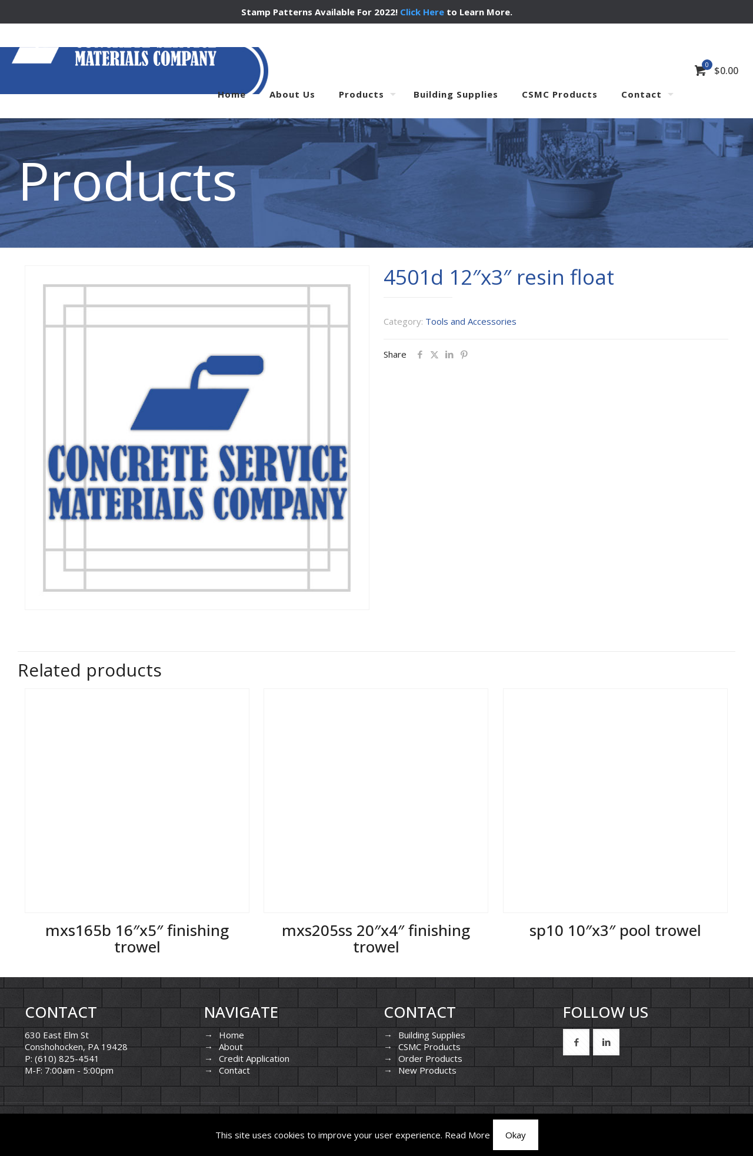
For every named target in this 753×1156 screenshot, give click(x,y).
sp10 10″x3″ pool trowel (615, 930)
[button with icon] (576, 1042)
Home (231, 1035)
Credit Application (254, 1058)
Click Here (422, 12)
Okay (515, 1135)
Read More (467, 1135)
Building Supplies (431, 1035)
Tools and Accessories (471, 321)
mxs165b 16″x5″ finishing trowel (137, 938)
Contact (234, 1070)
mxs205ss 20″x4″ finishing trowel (376, 938)
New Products (427, 1070)
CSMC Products (429, 1046)
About (231, 1046)
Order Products (430, 1058)
